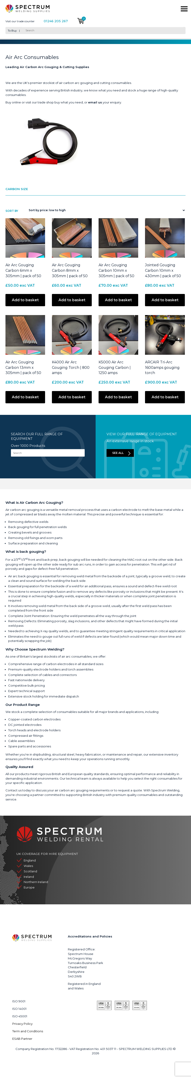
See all (118, 453)
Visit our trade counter (20, 21)
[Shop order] (106, 210)
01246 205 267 (56, 21)
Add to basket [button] (25, 300)
